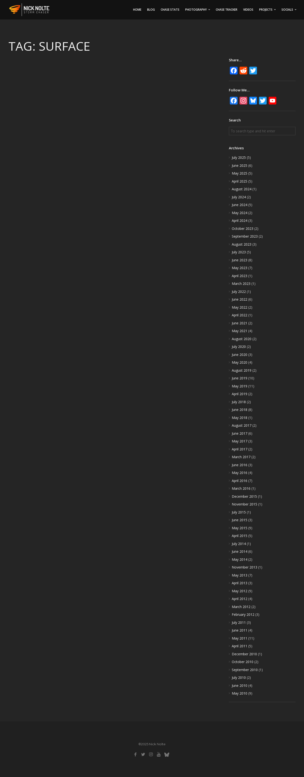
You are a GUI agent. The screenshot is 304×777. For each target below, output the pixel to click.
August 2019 (241, 370)
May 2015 (239, 528)
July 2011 (239, 622)
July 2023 (239, 252)
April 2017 (239, 449)
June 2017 (239, 433)
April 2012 (239, 598)
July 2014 (239, 543)
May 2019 (239, 386)
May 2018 (239, 417)
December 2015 (244, 496)
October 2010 (242, 661)
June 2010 (239, 685)
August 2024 (241, 189)
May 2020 (239, 362)
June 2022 (239, 299)
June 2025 (239, 165)
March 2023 (241, 283)
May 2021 (239, 330)
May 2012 (239, 591)
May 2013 (239, 575)
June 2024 (239, 204)
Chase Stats (170, 10)
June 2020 (239, 354)
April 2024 (239, 220)
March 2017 (241, 457)
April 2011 (239, 646)
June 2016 (239, 465)
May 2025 (239, 173)
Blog (151, 10)
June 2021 (239, 323)
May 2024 (239, 212)
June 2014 (239, 551)
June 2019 (239, 378)
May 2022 (239, 307)
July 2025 (239, 157)
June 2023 (239, 260)
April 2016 (239, 480)
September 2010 (245, 669)
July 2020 (239, 346)
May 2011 (239, 638)
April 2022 (239, 315)
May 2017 (239, 441)
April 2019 (239, 394)
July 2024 (239, 197)
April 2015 (239, 535)
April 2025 (239, 181)
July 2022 (239, 291)
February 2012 (243, 614)
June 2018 (239, 409)
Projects (265, 10)
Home (137, 10)
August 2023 (241, 244)
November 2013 (244, 567)
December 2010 (244, 654)
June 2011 (239, 630)
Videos (248, 10)
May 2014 (239, 559)
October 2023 (242, 228)
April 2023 (239, 275)
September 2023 (245, 236)
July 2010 (239, 677)
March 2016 (241, 488)
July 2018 (239, 402)
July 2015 (239, 512)
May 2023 (239, 267)
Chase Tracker (226, 10)
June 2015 (239, 520)
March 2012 (241, 606)
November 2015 (244, 504)
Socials (287, 10)
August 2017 (241, 425)
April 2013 (239, 583)
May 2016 (239, 472)
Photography (196, 10)
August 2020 (241, 338)
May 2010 (239, 693)
